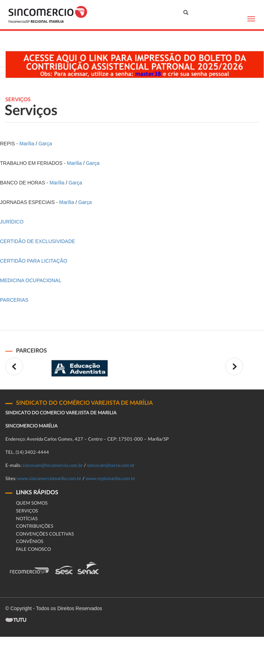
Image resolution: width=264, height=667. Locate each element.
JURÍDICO (11, 222)
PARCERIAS (14, 300)
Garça (45, 143)
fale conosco (33, 549)
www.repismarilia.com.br (110, 479)
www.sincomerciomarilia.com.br (49, 479)
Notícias (27, 519)
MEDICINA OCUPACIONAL (30, 280)
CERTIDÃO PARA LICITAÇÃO (33, 261)
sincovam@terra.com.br (111, 465)
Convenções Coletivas (45, 534)
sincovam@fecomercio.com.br (52, 465)
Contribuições (34, 526)
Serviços (27, 511)
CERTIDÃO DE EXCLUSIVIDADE (37, 241)
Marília (26, 143)
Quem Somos (32, 503)
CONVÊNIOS (29, 541)
